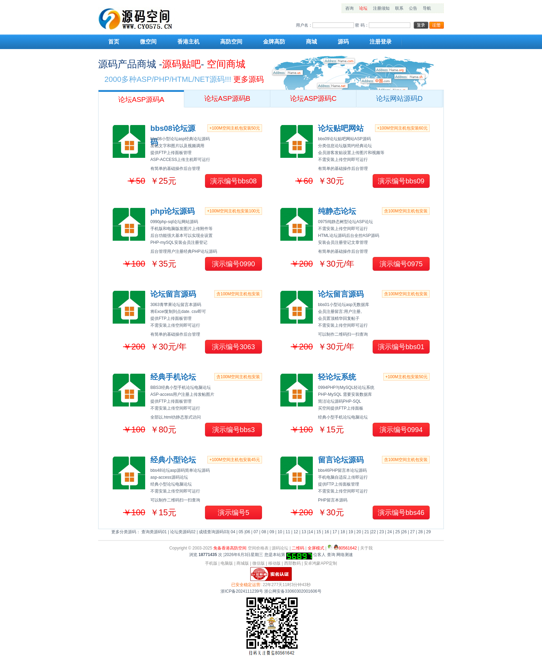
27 (412, 531)
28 (420, 531)
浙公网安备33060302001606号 (292, 591)
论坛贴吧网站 (341, 128)
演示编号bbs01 (401, 347)
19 (350, 531)
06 (247, 531)
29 (428, 531)
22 (373, 531)
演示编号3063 (233, 347)
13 (303, 531)
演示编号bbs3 (233, 429)
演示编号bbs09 (401, 181)
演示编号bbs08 (233, 181)
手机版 (211, 563)
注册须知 (381, 8)
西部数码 (292, 563)
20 (358, 531)
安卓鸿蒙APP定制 (320, 563)
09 (272, 531)
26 (404, 531)
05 (241, 531)
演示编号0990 (233, 264)
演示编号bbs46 (401, 512)
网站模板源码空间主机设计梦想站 (141, 18)
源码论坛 (280, 548)
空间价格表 (258, 548)
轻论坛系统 (337, 377)
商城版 (242, 563)
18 (342, 531)
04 (233, 531)
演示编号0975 (401, 264)
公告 (413, 8)
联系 (399, 8)
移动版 (274, 563)
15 (318, 531)
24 (389, 531)
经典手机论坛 (173, 377)
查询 (331, 554)
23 (381, 531)
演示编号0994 (401, 429)
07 (255, 531)
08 (264, 531)
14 (310, 531)
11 (288, 531)
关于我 (366, 548)
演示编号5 (233, 512)
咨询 (349, 8)
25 (397, 531)
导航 (427, 8)
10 (280, 531)
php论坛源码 (172, 211)
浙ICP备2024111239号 (242, 591)
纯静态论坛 (337, 211)
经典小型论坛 (173, 460)
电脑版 (227, 563)
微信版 (258, 563)
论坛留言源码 (173, 294)
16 (326, 531)
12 (295, 531)
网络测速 (344, 554)
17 (335, 531)
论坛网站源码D (399, 98)
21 (366, 531)
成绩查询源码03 (213, 531)
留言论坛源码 (341, 460)
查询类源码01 (154, 531)
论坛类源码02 (182, 531)
